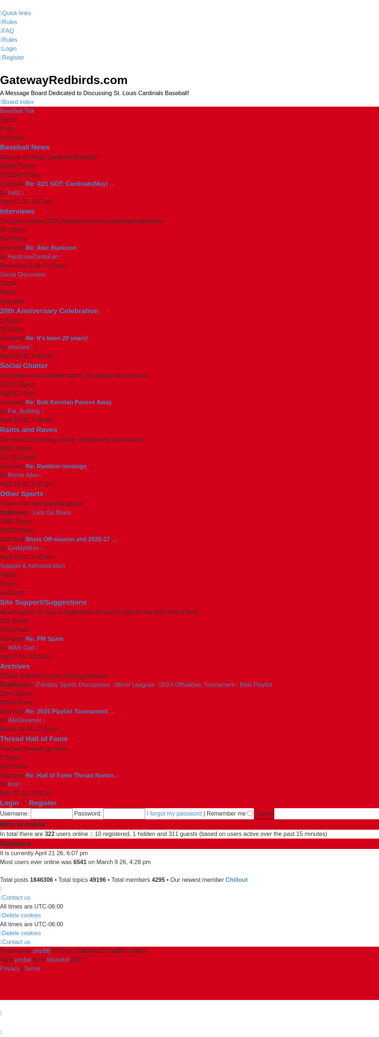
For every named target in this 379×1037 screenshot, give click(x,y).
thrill (13, 784)
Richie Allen (23, 475)
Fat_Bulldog (23, 411)
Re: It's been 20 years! (57, 338)
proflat (23, 960)
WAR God (21, 648)
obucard (18, 347)
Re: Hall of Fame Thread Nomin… (72, 775)
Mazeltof (58, 960)
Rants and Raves (28, 430)
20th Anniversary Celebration (49, 311)
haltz (14, 193)
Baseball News (25, 147)
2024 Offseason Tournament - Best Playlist (215, 685)
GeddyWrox (23, 548)
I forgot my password (174, 813)
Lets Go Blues (51, 512)
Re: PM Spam (44, 639)
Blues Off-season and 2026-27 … (71, 539)
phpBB (42, 951)
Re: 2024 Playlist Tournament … (70, 711)
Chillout (236, 880)
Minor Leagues (134, 685)
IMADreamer (24, 720)
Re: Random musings (56, 466)
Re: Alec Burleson (51, 248)
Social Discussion (23, 274)
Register (43, 803)
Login (9, 803)
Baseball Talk (17, 111)
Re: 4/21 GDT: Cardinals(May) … (70, 184)
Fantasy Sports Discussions (72, 685)
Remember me (229, 813)
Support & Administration (32, 566)
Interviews (17, 211)
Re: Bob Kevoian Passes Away (69, 402)
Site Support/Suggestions (43, 602)
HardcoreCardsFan (33, 257)
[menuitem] (8, 22)
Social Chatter (24, 365)
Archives (15, 666)
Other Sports (21, 494)
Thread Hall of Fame (34, 739)
